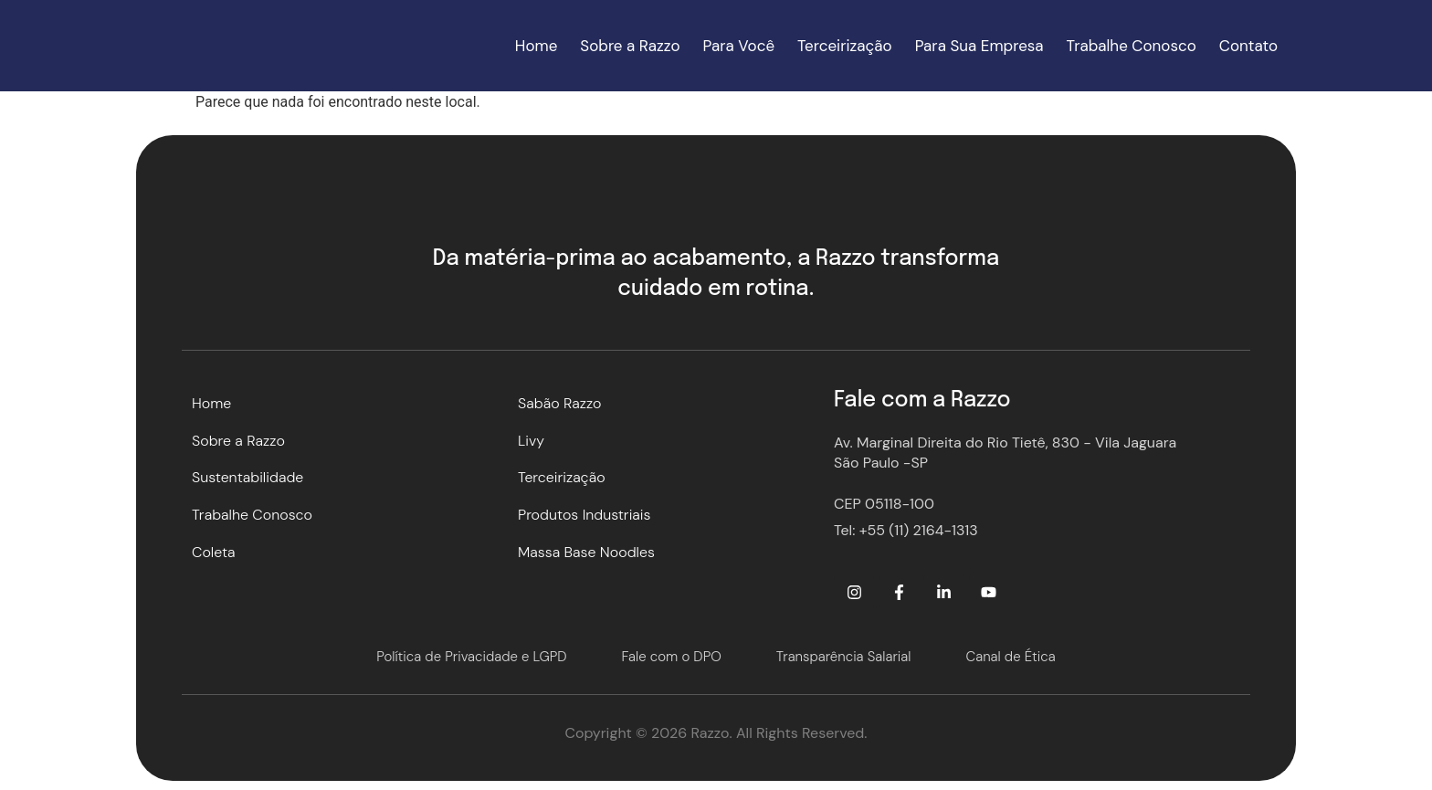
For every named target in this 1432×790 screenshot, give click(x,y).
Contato (1248, 46)
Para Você (739, 46)
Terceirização (844, 46)
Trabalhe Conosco (1131, 46)
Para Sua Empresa (979, 46)
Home (536, 46)
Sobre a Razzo (629, 46)
